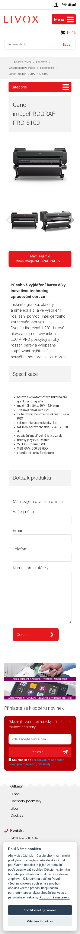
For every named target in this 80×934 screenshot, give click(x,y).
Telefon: (20, 549)
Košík (71, 32)
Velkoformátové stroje (22, 67)
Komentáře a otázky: (31, 567)
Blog (14, 808)
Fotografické (47, 67)
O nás (15, 794)
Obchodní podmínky (26, 801)
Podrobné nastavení (54, 897)
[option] (24, 222)
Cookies (17, 815)
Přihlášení (69, 4)
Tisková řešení (22, 62)
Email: (18, 530)
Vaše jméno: (24, 511)
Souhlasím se (36, 762)
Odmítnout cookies (40, 921)
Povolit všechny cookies (40, 910)
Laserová (41, 62)
